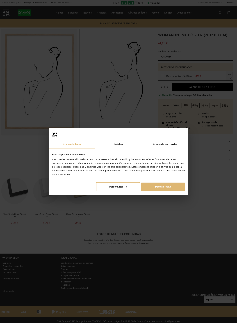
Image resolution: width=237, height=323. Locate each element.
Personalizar (118, 186)
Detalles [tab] (118, 144)
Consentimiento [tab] (72, 144)
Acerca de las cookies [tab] (165, 144)
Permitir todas (163, 186)
